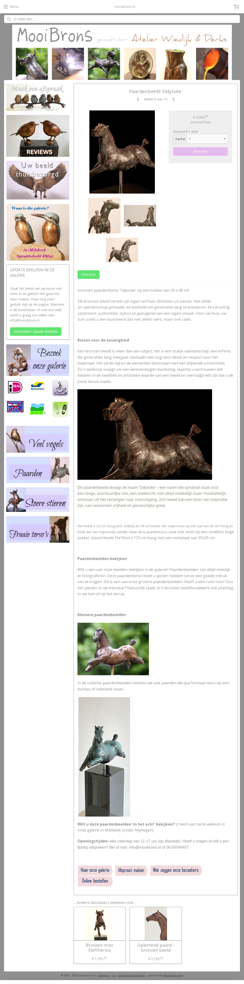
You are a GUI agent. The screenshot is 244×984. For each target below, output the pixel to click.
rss (114, 975)
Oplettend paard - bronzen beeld (155, 947)
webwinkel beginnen (132, 975)
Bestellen (200, 151)
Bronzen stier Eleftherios (99, 947)
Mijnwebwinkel (173, 975)
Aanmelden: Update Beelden (36, 331)
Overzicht (88, 274)
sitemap (104, 975)
